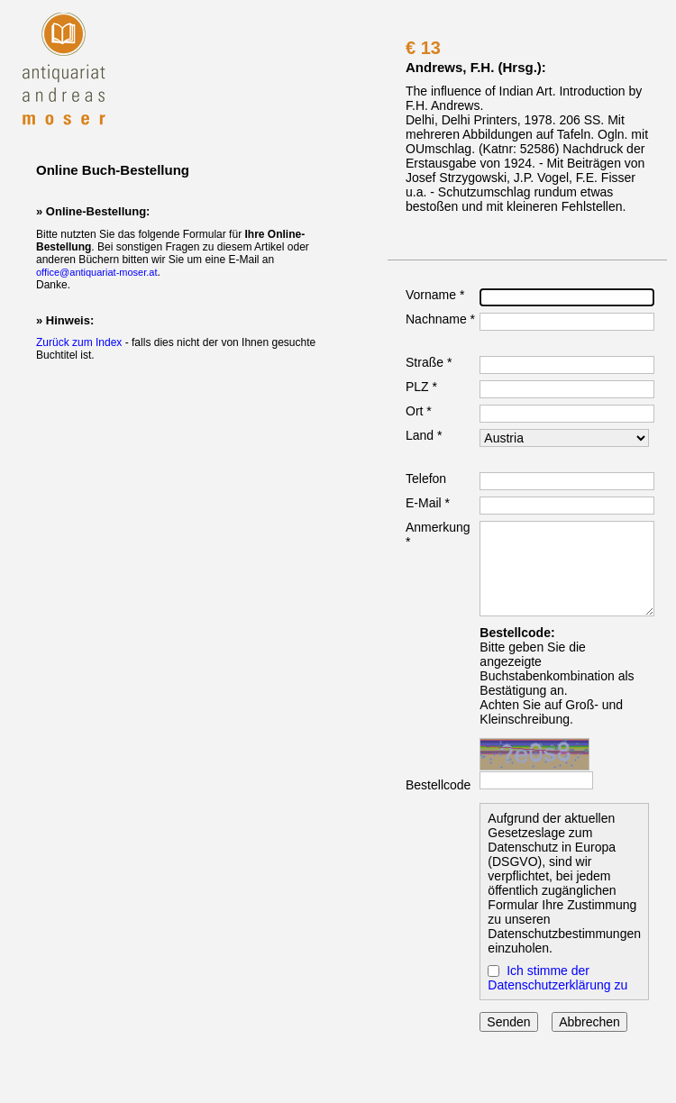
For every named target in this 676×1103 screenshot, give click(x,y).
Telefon (426, 478)
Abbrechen (589, 1022)
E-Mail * (428, 503)
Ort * (419, 411)
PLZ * (421, 386)
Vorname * (435, 294)
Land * (424, 435)
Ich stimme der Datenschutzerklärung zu (557, 977)
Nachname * (440, 319)
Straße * (429, 362)
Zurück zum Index (79, 342)
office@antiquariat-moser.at (96, 272)
